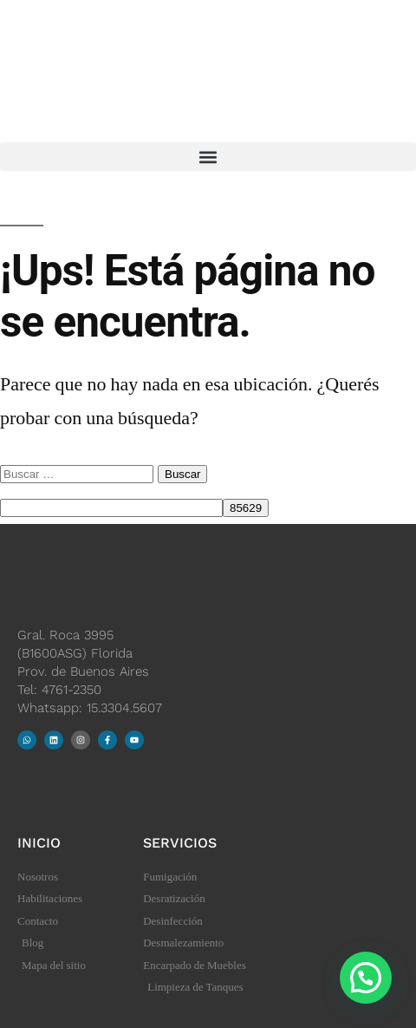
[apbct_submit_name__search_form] (246, 508)
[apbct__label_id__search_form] (111, 508)
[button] (208, 156)
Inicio (39, 843)
